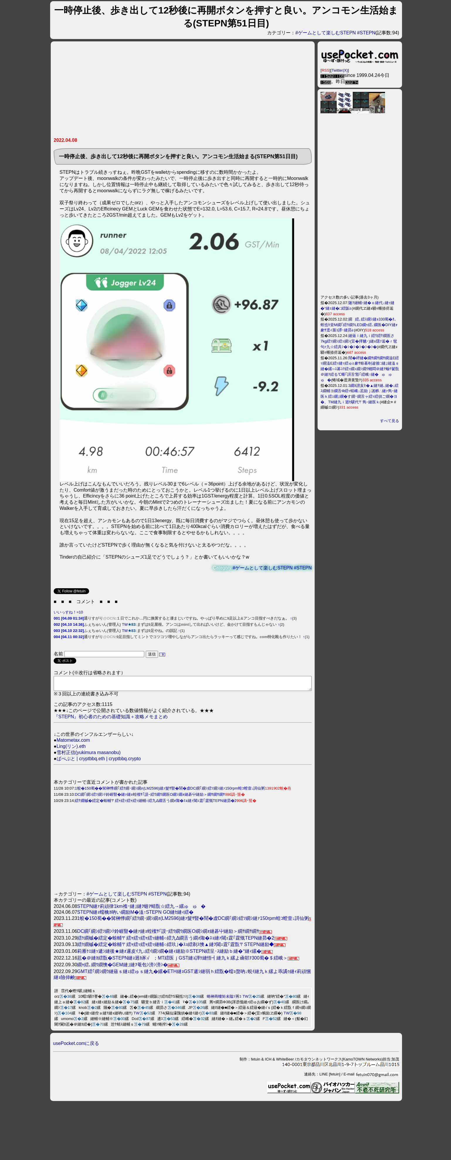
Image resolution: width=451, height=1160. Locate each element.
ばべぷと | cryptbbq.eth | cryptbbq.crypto (99, 761)
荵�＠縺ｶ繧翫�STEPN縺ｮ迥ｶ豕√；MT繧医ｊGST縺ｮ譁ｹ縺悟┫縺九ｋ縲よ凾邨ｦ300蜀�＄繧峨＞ (182, 960)
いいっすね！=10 (68, 612)
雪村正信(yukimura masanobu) (89, 755)
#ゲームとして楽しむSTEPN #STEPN (335, 32)
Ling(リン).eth (71, 748)
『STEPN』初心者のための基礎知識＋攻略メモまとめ (111, 719)
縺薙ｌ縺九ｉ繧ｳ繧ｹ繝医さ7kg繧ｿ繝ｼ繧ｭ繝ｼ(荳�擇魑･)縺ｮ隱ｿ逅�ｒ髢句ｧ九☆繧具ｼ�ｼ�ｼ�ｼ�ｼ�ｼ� (359, 341)
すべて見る (389, 421)
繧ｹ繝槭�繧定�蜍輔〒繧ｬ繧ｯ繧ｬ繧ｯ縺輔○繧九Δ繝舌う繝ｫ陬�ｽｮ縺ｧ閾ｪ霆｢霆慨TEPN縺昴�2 (155, 803)
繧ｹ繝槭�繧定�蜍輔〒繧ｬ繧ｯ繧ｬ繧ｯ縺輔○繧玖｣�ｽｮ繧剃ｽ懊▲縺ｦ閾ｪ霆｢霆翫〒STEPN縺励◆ (175, 947)
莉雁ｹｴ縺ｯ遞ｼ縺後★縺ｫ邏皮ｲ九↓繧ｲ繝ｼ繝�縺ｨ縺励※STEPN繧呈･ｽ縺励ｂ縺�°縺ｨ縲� (169, 953)
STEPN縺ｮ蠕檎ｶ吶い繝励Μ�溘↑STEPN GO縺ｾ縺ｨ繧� (135, 914)
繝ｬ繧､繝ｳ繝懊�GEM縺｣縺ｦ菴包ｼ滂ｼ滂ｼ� (122, 967)
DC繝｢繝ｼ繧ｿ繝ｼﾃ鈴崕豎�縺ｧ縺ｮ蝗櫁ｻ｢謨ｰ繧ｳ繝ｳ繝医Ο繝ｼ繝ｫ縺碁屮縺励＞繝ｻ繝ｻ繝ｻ (150, 797)
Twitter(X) (340, 70)
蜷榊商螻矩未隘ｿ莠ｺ (224, 999)
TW (125, 624)
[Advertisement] (163, 91)
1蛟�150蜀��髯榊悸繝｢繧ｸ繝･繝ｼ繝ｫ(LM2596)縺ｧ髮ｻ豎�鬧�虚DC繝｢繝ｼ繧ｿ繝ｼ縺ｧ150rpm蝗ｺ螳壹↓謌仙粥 (170, 791)
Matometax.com (73, 742)
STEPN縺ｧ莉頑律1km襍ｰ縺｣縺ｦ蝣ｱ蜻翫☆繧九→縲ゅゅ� (141, 908)
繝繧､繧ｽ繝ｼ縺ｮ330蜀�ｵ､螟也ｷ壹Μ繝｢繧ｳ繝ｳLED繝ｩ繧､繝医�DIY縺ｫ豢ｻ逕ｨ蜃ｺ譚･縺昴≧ (359, 324)
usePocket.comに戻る (76, 1045)
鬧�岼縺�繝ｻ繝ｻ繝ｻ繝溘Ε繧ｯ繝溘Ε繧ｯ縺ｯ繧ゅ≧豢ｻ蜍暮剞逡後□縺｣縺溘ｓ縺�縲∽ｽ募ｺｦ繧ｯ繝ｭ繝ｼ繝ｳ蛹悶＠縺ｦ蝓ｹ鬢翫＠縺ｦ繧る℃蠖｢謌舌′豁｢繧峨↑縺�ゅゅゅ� (360, 369)
